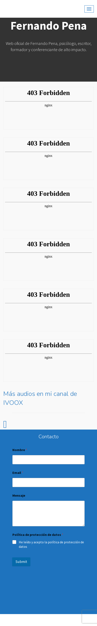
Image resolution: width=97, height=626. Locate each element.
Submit (21, 561)
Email (17, 473)
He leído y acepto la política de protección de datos (51, 544)
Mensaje (18, 495)
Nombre (19, 450)
